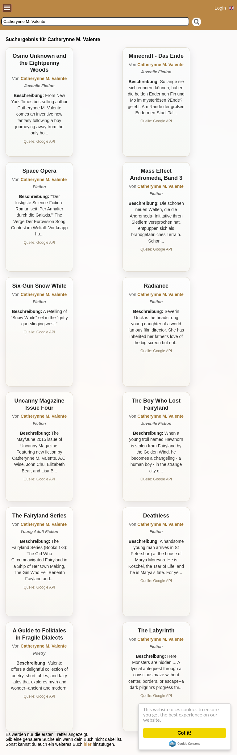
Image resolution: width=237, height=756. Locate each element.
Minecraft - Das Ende (156, 56)
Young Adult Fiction (39, 531)
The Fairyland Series (39, 516)
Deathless (156, 516)
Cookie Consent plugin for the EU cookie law (185, 743)
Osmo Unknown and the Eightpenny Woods (39, 63)
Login (220, 8)
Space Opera (39, 171)
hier (88, 744)
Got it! (186, 733)
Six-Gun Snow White (39, 286)
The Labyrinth (156, 630)
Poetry (39, 653)
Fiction (39, 186)
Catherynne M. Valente (44, 78)
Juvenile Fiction (39, 85)
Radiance (156, 286)
